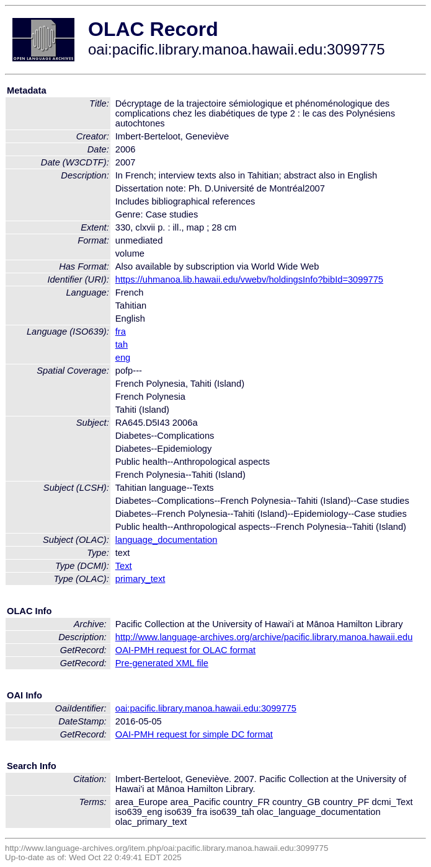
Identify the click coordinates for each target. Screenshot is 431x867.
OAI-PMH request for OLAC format (185, 650)
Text (123, 566)
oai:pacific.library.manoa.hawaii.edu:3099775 (205, 708)
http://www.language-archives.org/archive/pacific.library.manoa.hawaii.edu (264, 637)
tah (121, 345)
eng (122, 358)
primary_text (140, 579)
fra (120, 332)
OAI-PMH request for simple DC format (194, 734)
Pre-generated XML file (161, 663)
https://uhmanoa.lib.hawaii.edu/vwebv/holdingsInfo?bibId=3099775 (249, 279)
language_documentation (166, 540)
